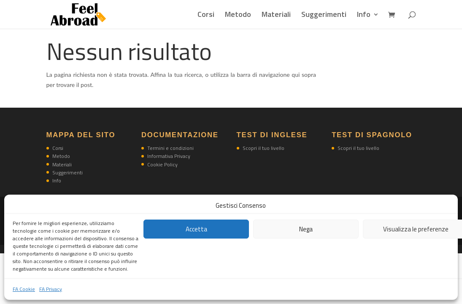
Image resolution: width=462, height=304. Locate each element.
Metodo (238, 15)
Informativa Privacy (168, 156)
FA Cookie (24, 289)
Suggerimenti (323, 15)
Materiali (276, 15)
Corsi (205, 15)
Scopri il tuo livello (263, 148)
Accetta (196, 229)
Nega (306, 229)
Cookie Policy (162, 164)
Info (363, 15)
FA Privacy (50, 289)
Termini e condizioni (170, 148)
